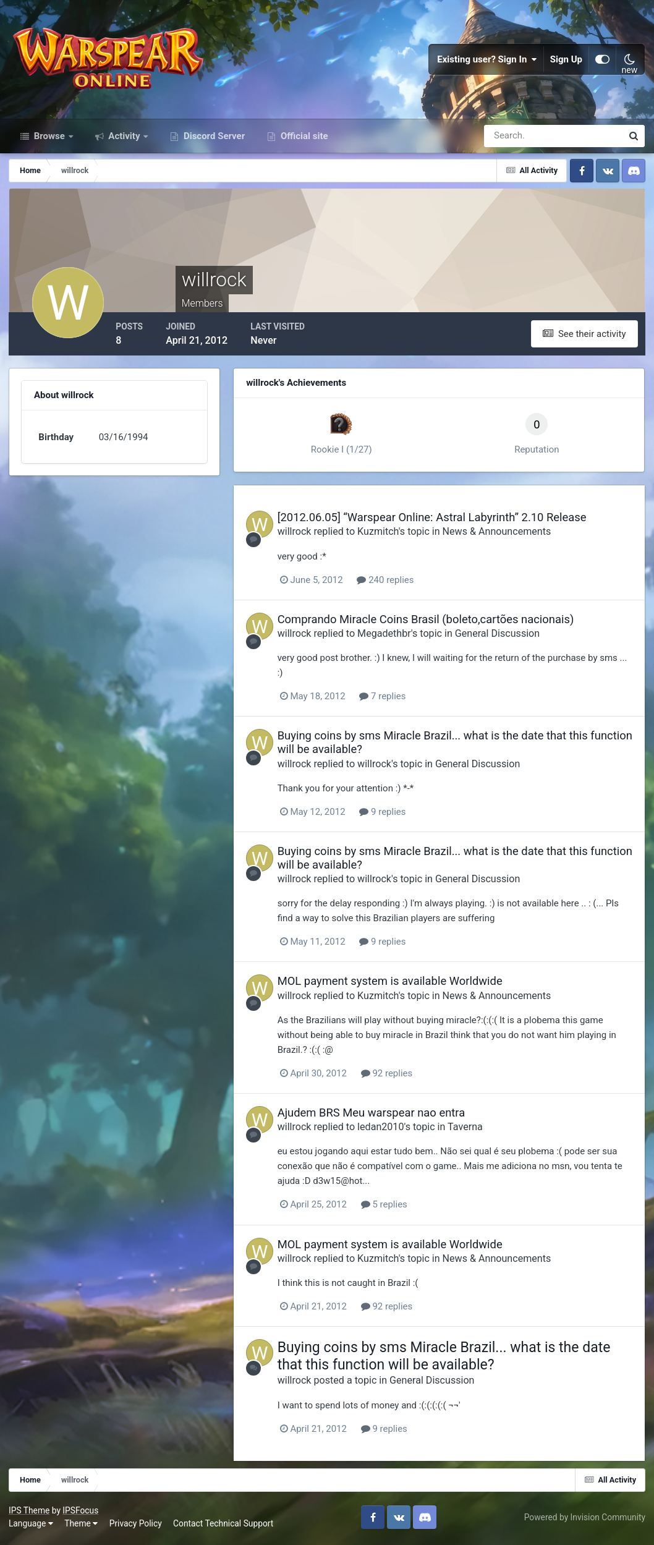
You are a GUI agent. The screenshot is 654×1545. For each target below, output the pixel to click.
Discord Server (213, 141)
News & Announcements (505, 536)
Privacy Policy (136, 1526)
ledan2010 (389, 1130)
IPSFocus (81, 1513)
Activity (124, 141)
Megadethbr (393, 637)
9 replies (391, 815)
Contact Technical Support (224, 1526)
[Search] (510, 141)
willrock (303, 536)
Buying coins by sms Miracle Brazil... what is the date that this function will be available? (452, 1359)
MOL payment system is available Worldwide (398, 984)
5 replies (393, 1208)
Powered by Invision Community (584, 1520)
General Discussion (506, 637)
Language (31, 1526)
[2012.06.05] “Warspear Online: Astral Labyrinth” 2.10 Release (440, 521)
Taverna (473, 1130)
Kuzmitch (386, 536)
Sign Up (566, 61)
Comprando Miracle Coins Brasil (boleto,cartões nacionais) (434, 622)
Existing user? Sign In (487, 62)
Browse (49, 141)
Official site (303, 141)
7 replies (391, 699)
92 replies (396, 1077)
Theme (81, 1526)
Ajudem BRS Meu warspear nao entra (380, 1116)
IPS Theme (29, 1513)
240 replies (394, 583)
